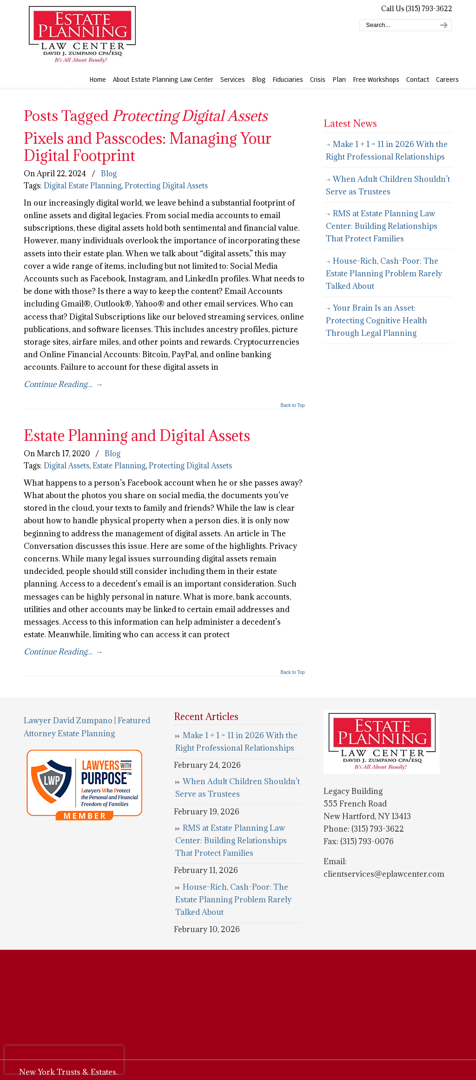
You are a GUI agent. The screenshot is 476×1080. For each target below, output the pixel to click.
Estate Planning (119, 465)
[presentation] (64, 1059)
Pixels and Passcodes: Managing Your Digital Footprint (147, 146)
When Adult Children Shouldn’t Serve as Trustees (388, 185)
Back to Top (293, 405)
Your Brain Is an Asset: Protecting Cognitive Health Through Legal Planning (376, 320)
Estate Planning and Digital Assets (137, 435)
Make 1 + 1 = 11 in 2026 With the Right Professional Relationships (387, 150)
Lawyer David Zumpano (68, 720)
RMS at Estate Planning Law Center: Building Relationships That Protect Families (381, 226)
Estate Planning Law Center (82, 35)
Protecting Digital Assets (166, 185)
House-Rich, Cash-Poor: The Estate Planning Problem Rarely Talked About (384, 273)
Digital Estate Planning (82, 185)
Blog (109, 173)
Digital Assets (66, 465)
